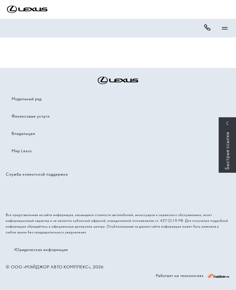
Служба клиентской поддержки (37, 174)
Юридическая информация (41, 249)
